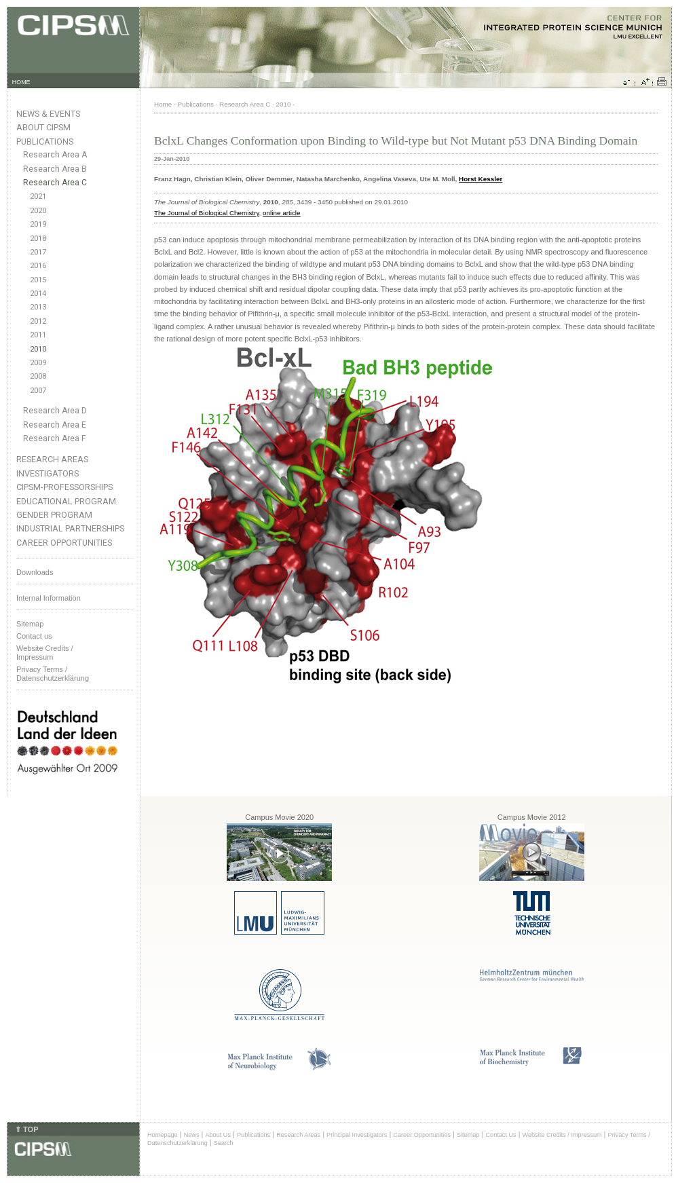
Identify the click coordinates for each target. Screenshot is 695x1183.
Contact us (34, 636)
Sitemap (29, 624)
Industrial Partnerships (70, 528)
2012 (38, 321)
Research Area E (54, 425)
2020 (38, 210)
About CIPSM (43, 127)
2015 (38, 280)
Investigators (47, 473)
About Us (218, 1134)
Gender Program (54, 515)
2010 (38, 349)
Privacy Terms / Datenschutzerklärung (52, 673)
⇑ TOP (26, 1129)
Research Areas (52, 459)
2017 (38, 252)
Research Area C (55, 182)
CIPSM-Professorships (64, 487)
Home (163, 104)
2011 (38, 335)
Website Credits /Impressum (44, 652)
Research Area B (55, 169)
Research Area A (55, 154)
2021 (38, 196)
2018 (38, 238)
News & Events (48, 114)
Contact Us (500, 1134)
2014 (38, 293)
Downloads (34, 572)
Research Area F (54, 438)
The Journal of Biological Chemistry (206, 213)
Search (223, 1143)
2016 (38, 265)
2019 (38, 224)
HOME (21, 82)
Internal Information (48, 598)
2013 (38, 307)
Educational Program (66, 501)
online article (281, 213)
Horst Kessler (480, 179)
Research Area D (55, 410)
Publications (44, 141)
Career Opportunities (64, 543)
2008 (38, 376)
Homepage (162, 1134)
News (192, 1134)
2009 (38, 362)
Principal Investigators (356, 1134)
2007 (38, 390)
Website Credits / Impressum (562, 1134)
